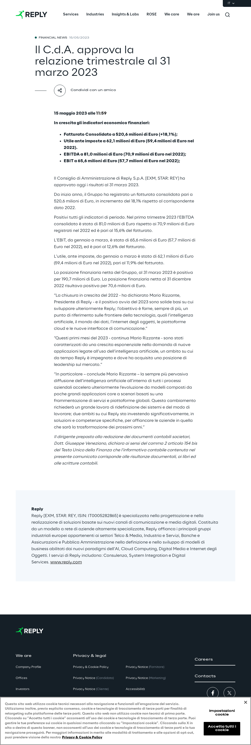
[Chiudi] (245, 702)
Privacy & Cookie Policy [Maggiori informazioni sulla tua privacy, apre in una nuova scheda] (82, 737)
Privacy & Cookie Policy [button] (91, 667)
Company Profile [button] (28, 667)
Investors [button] (22, 689)
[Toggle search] (227, 15)
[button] (215, 659)
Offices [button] (21, 678)
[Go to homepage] (31, 15)
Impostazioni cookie (222, 712)
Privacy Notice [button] (93, 678)
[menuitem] (70, 15)
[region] (125, 721)
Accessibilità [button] (135, 689)
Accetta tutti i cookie (222, 728)
